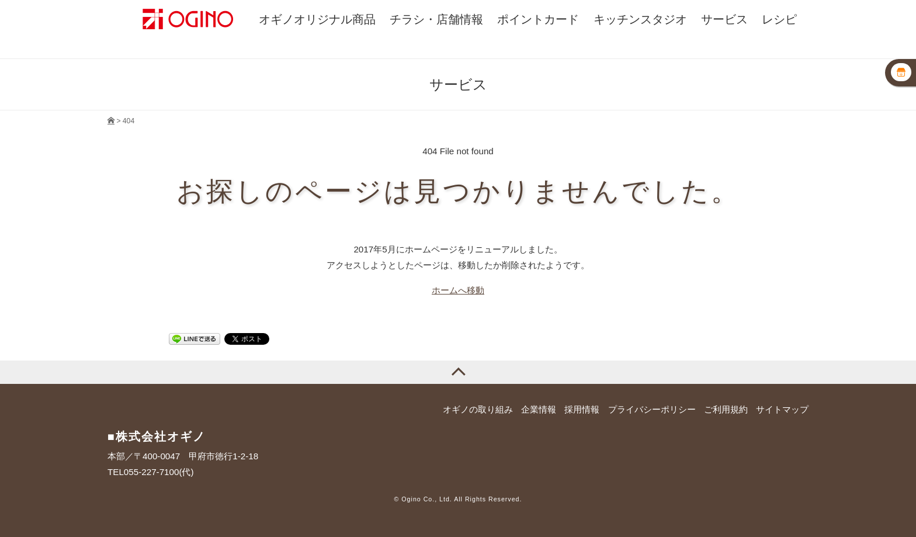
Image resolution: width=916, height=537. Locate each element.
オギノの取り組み (478, 409)
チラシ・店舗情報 (436, 19)
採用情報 (581, 409)
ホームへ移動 (458, 290)
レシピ (779, 19)
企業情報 (538, 409)
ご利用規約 (726, 409)
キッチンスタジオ (640, 19)
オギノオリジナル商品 (317, 19)
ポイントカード (538, 19)
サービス (724, 19)
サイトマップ (782, 409)
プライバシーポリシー (652, 409)
